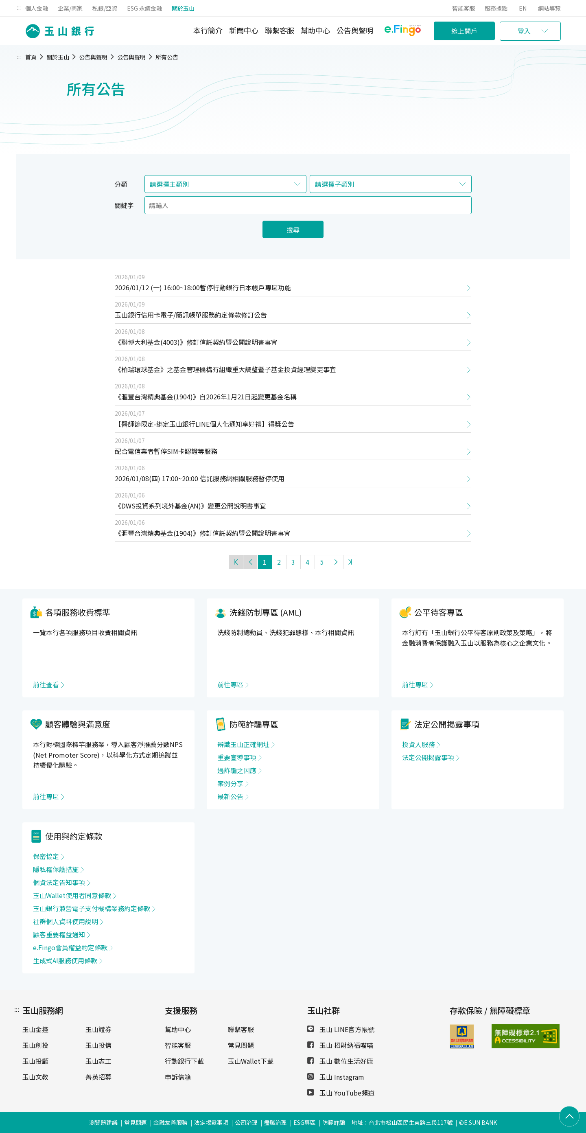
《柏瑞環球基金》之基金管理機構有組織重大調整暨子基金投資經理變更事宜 (225, 369)
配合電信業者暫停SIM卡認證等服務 (166, 451)
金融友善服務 (170, 1122)
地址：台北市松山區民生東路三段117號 (402, 1122)
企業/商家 (70, 8)
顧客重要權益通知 (59, 934)
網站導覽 (549, 8)
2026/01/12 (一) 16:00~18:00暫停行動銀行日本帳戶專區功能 (203, 287)
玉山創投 (35, 1045)
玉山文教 (35, 1077)
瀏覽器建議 (103, 1122)
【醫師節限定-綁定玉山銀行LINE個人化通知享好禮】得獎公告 (204, 424)
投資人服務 (418, 744)
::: (19, 7)
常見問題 (241, 1045)
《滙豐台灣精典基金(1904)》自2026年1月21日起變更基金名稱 (206, 396)
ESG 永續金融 (144, 8)
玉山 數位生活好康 (340, 1061)
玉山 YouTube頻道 (340, 1093)
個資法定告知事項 (59, 882)
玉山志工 (98, 1061)
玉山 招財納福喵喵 (340, 1045)
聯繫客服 (279, 30)
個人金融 (36, 8)
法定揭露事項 (211, 1122)
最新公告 (230, 796)
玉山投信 (98, 1045)
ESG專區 (304, 1122)
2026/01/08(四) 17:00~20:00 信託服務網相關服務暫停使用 (199, 478)
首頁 (31, 57)
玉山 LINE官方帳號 (340, 1029)
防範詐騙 (333, 1122)
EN (523, 8)
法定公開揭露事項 (428, 757)
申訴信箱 (178, 1077)
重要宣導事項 (236, 757)
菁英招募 (98, 1077)
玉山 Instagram (335, 1077)
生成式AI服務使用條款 (65, 960)
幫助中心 (315, 30)
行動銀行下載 (184, 1061)
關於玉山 (183, 8)
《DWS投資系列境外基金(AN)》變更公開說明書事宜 (190, 506)
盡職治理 (275, 1122)
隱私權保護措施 (56, 869)
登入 (524, 31)
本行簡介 (208, 30)
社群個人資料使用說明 (65, 921)
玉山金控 (35, 1029)
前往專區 (230, 684)
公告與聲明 (355, 30)
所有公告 (166, 57)
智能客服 (463, 8)
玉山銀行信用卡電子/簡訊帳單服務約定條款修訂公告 (191, 315)
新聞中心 (243, 30)
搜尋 (293, 229)
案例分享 (230, 783)
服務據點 (496, 8)
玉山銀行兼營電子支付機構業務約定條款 (91, 908)
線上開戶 (464, 31)
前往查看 (46, 684)
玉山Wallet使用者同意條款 (72, 895)
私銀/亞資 (104, 8)
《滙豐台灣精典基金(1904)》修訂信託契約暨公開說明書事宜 (203, 533)
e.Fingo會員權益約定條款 (70, 947)
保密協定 (46, 856)
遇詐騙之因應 (236, 770)
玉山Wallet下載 (250, 1061)
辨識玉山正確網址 (243, 744)
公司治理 (246, 1122)
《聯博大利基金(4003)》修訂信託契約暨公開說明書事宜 (196, 342)
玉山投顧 (35, 1061)
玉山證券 (98, 1029)
